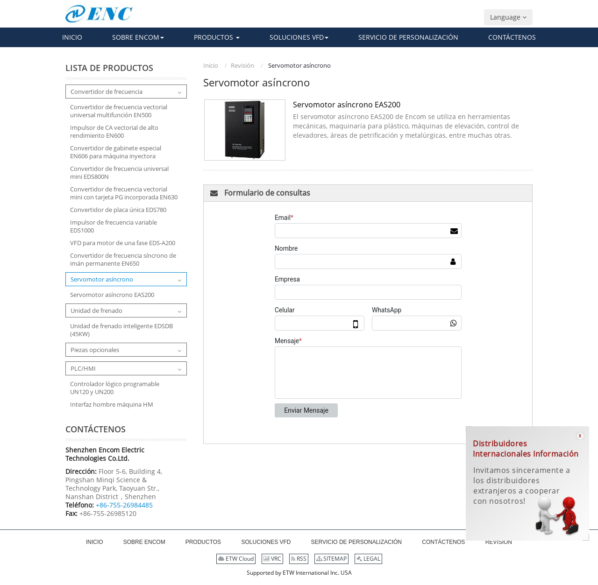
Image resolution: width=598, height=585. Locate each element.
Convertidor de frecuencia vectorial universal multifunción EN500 (118, 111)
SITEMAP (331, 559)
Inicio (210, 65)
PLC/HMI (83, 368)
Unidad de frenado (96, 310)
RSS (298, 559)
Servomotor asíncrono (102, 279)
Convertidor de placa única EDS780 (118, 210)
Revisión (242, 65)
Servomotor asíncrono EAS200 (346, 104)
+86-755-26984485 (124, 504)
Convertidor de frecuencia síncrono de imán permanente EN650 (123, 260)
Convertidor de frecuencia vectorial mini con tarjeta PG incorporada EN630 (124, 193)
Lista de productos (109, 67)
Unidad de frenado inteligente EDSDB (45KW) (121, 330)
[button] (138, 37)
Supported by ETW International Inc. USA (299, 573)
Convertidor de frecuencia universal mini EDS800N (119, 173)
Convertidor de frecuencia (106, 91)
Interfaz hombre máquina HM (111, 405)
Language (508, 17)
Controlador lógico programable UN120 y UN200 (114, 388)
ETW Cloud (236, 559)
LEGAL (368, 559)
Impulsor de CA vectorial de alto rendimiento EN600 (114, 132)
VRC (272, 559)
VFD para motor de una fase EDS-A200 (122, 243)
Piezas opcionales (95, 349)
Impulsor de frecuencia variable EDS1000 (113, 226)
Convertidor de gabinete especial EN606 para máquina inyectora (115, 152)
